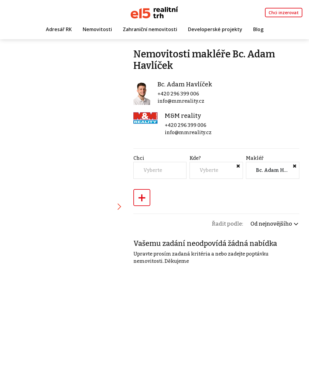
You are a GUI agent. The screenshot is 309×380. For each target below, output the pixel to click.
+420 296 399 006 (178, 94)
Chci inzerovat (284, 12)
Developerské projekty (215, 29)
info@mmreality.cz (181, 101)
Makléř (254, 158)
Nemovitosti (97, 29)
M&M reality (183, 115)
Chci (138, 158)
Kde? (195, 158)
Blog (258, 29)
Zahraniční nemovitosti (150, 29)
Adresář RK (59, 29)
